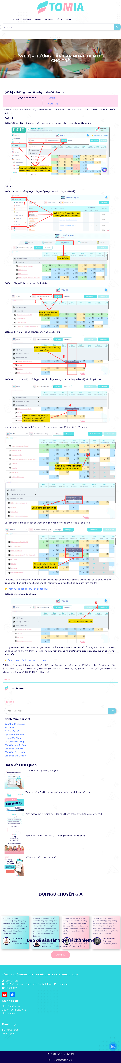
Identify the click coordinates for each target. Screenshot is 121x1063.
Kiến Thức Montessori (15, 724)
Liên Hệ (68, 19)
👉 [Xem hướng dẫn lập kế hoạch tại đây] (26, 660)
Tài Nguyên (49, 19)
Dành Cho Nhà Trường (15, 745)
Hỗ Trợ (59, 19)
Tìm (112, 711)
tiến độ (11, 679)
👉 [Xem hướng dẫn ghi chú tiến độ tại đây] (26, 588)
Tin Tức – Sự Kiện (12, 731)
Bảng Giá (38, 19)
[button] (113, 34)
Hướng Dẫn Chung (13, 738)
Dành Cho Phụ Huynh (15, 752)
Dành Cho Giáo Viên (14, 748)
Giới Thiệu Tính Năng (14, 741)
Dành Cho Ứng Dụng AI (15, 755)
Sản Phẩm (27, 19)
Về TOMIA (16, 19)
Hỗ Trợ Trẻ (9, 727)
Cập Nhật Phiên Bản (14, 734)
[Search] (117, 27)
